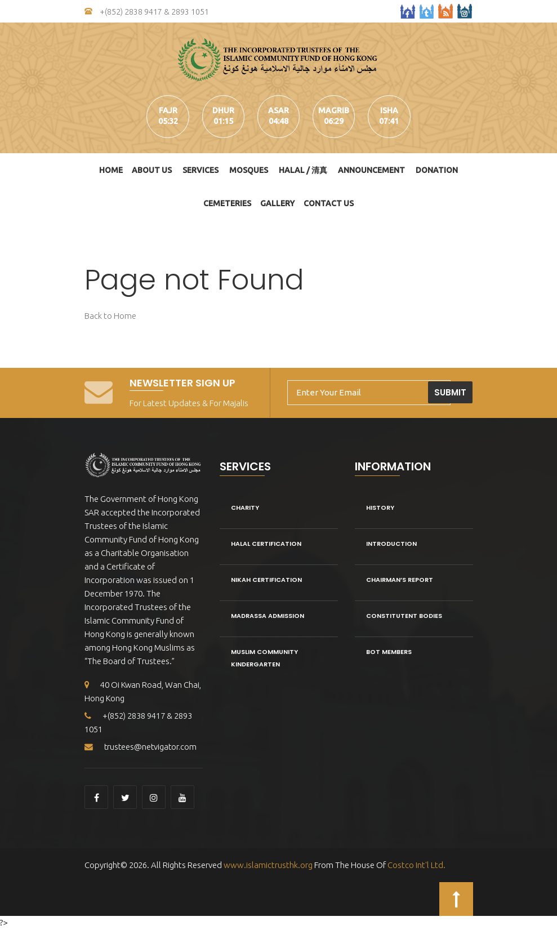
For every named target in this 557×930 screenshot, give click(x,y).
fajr (167, 110)
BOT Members (389, 651)
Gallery (277, 203)
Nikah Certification (266, 579)
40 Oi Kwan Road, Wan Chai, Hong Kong (143, 692)
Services (200, 170)
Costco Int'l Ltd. (416, 865)
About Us (152, 170)
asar (278, 110)
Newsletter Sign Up (182, 383)
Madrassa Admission (267, 615)
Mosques (248, 170)
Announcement (371, 170)
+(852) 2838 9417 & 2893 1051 (146, 11)
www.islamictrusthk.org (267, 865)
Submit (450, 392)
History (380, 507)
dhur (223, 110)
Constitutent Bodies (404, 615)
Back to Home (110, 316)
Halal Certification (266, 543)
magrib (334, 110)
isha (390, 110)
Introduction (391, 543)
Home (111, 170)
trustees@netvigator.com (141, 747)
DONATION (437, 170)
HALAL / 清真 (303, 170)
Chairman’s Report (399, 579)
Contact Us (329, 203)
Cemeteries (227, 203)
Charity (245, 507)
